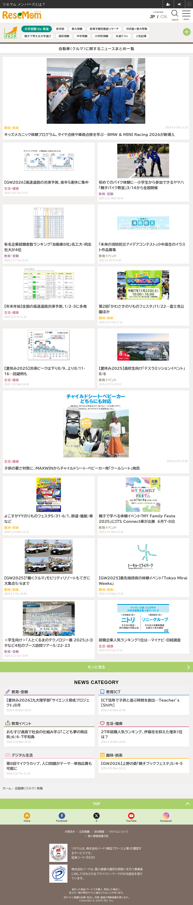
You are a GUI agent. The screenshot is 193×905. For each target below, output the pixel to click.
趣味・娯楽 (114, 755)
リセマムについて (118, 831)
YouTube (131, 821)
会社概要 (99, 831)
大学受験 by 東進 (36, 29)
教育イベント (22, 723)
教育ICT (113, 692)
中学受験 (82, 36)
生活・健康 (114, 723)
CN (163, 16)
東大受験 (77, 29)
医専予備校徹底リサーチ (104, 29)
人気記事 (141, 36)
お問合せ (70, 831)
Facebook (61, 821)
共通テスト (122, 36)
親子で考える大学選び (37, 36)
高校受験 (64, 36)
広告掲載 (84, 831)
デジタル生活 (22, 755)
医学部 (60, 29)
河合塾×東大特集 (136, 29)
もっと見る (96, 667)
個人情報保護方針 (98, 836)
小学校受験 (101, 36)
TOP (96, 804)
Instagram (166, 821)
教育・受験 (20, 692)
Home (27, 821)
